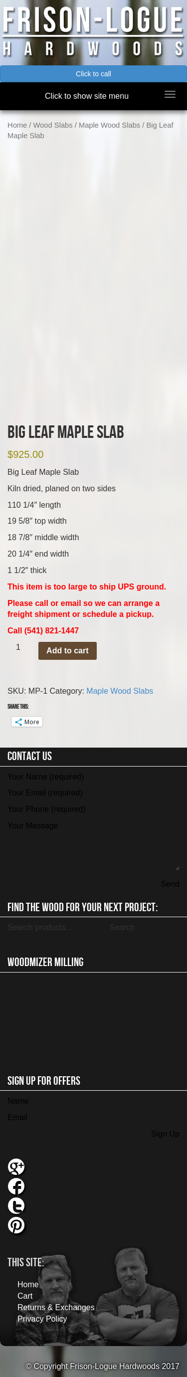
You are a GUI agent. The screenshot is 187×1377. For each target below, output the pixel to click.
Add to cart (67, 650)
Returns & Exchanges (56, 1307)
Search (122, 927)
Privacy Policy (42, 1319)
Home (17, 125)
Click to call (93, 74)
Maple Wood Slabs (109, 125)
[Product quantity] (21, 647)
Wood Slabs (53, 125)
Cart (24, 1296)
